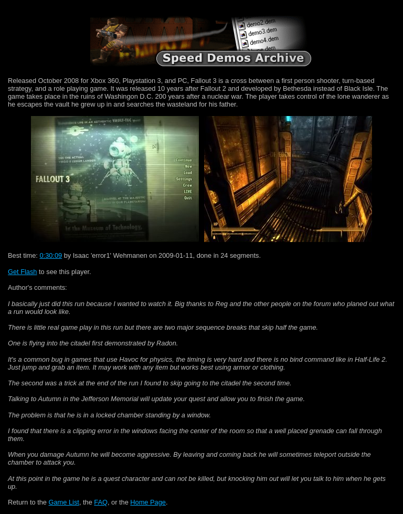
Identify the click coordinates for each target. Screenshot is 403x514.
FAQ (101, 502)
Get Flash (22, 272)
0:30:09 (50, 255)
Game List (64, 502)
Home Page (148, 502)
